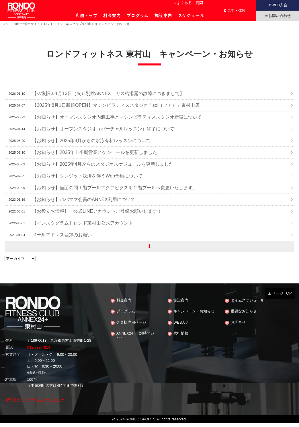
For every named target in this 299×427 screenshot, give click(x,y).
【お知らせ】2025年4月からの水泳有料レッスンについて (91, 144)
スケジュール (191, 15)
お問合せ (238, 326)
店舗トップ (86, 15)
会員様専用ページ (131, 326)
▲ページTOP (279, 297)
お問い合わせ (279, 15)
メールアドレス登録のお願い (62, 238)
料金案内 (112, 15)
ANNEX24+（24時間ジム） (135, 339)
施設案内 (163, 15)
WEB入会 (279, 5)
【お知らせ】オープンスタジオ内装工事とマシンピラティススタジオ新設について (117, 120)
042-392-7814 (38, 351)
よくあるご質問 (190, 3)
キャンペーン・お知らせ (193, 315)
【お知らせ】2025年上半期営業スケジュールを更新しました (94, 156)
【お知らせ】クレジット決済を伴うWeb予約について (87, 179)
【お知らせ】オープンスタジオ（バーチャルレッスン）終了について (103, 132)
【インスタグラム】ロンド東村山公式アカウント (82, 226)
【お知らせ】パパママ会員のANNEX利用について (83, 203)
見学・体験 (236, 10)
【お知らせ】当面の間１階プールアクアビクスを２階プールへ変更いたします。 (114, 191)
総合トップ (14, 403)
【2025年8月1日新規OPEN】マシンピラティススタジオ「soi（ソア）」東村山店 (116, 109)
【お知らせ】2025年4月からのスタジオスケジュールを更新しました (102, 168)
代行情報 (180, 337)
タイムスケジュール (247, 304)
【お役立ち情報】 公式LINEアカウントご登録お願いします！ (97, 215)
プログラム (138, 15)
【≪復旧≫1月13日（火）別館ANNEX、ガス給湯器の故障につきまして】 (108, 97)
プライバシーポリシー (45, 403)
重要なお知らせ (244, 315)
